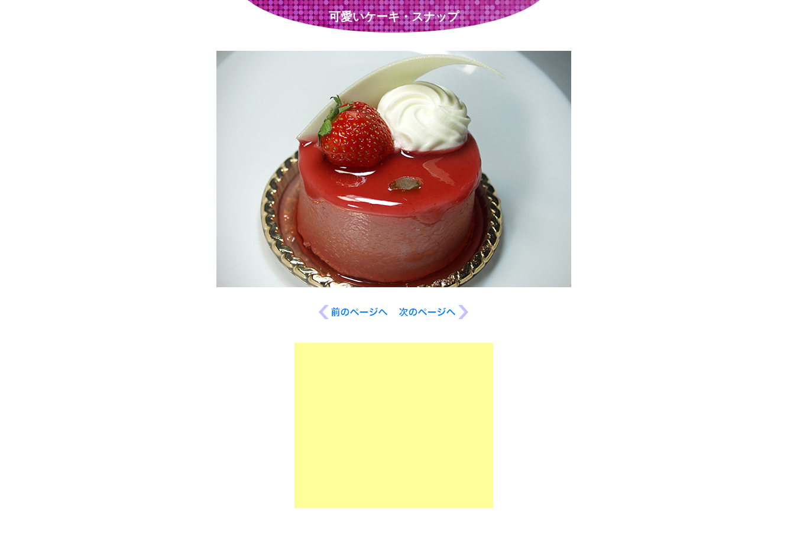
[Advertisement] (393, 425)
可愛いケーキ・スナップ (394, 16)
